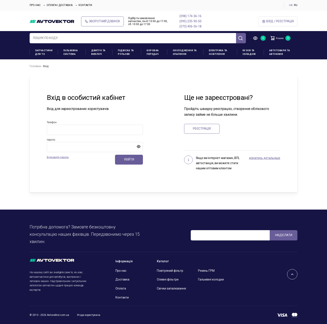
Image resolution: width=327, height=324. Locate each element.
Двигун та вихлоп (98, 52)
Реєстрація (202, 128)
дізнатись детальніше (264, 158)
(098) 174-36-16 (190, 16)
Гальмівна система (70, 52)
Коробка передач (153, 52)
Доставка (122, 279)
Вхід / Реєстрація (278, 21)
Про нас (35, 5)
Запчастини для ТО (43, 52)
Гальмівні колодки (211, 279)
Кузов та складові (249, 52)
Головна (35, 66)
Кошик (279, 38)
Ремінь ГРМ (206, 270)
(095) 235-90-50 (190, 21)
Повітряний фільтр (170, 270)
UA (290, 5)
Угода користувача (88, 315)
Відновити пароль (58, 157)
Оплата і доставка (60, 5)
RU (295, 5)
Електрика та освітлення (218, 52)
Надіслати (283, 235)
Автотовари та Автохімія (279, 52)
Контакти (85, 5)
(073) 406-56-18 (190, 26)
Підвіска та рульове (126, 52)
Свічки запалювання (171, 288)
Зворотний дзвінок (102, 21)
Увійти (129, 159)
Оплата (120, 288)
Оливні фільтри (168, 279)
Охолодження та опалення (185, 52)
